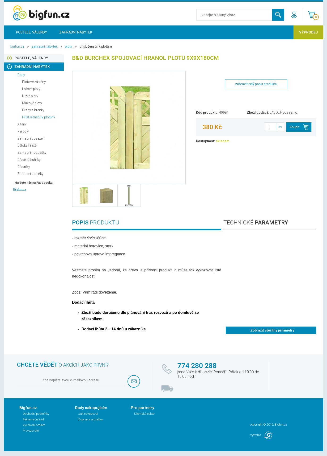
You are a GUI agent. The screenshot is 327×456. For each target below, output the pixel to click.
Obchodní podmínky (36, 413)
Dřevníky (23, 167)
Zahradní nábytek (75, 32)
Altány (22, 124)
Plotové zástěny (34, 82)
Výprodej (308, 32)
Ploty (68, 46)
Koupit (294, 127)
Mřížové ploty (32, 103)
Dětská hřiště (26, 145)
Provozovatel (31, 430)
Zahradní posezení (31, 138)
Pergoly (23, 131)
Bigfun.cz (19, 189)
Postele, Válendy (31, 32)
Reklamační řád (33, 419)
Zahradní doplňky (30, 174)
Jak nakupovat (88, 413)
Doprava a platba (90, 419)
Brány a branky (33, 110)
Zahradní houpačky (31, 152)
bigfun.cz (17, 46)
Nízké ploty (30, 96)
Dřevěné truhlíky (29, 160)
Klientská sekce (144, 413)
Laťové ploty (31, 89)
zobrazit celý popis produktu (256, 84)
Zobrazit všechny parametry (272, 330)
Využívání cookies (34, 425)
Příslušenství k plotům (38, 117)
